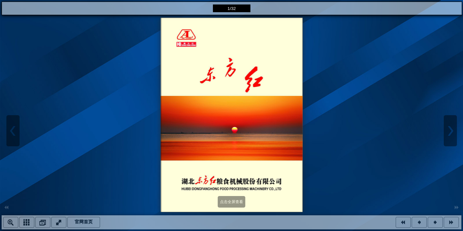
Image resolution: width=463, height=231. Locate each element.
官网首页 (84, 221)
